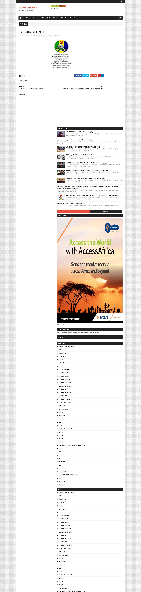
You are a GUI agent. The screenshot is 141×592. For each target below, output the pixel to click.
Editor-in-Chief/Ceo (97, 352)
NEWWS (94, 398)
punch (94, 411)
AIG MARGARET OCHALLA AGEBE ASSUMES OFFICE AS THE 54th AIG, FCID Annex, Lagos (110, 83)
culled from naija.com (98, 319)
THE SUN (95, 421)
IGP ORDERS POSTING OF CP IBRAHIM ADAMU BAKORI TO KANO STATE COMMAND (111, 107)
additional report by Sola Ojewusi (101, 289)
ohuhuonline (96, 405)
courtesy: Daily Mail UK (98, 312)
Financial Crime (45, 18)
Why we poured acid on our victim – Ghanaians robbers (104, 143)
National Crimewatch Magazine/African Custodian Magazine (107, 388)
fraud (94, 362)
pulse (94, 408)
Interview (64, 18)
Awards (72, 18)
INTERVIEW (95, 368)
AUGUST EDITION (96, 299)
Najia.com (95, 382)
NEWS (94, 395)
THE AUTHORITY (96, 414)
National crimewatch (98, 385)
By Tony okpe (96, 306)
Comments (115, 152)
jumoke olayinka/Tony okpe (99, 372)
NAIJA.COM (95, 378)
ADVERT (94, 293)
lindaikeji (95, 375)
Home (26, 18)
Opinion (55, 18)
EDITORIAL (95, 355)
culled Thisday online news (99, 345)
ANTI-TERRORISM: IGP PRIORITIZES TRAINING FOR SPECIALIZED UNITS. (111, 59)
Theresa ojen (96, 424)
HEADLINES (95, 365)
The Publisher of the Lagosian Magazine (102, 418)
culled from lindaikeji (98, 316)
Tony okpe (95, 428)
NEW (94, 391)
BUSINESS (95, 303)
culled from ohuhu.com (99, 322)
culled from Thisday (98, 339)
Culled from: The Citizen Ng (99, 342)
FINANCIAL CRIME (96, 359)
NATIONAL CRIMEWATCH (28, 7)
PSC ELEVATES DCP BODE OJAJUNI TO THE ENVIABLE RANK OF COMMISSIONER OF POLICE (111, 95)
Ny (93, 401)
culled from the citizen (98, 332)
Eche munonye (96, 349)
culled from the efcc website (100, 335)
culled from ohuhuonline (99, 326)
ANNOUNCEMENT (56, 36)
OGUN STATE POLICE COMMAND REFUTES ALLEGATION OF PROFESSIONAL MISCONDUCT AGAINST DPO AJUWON (111, 133)
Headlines (34, 18)
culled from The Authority (99, 329)
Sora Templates (28, 589)
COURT (94, 309)
